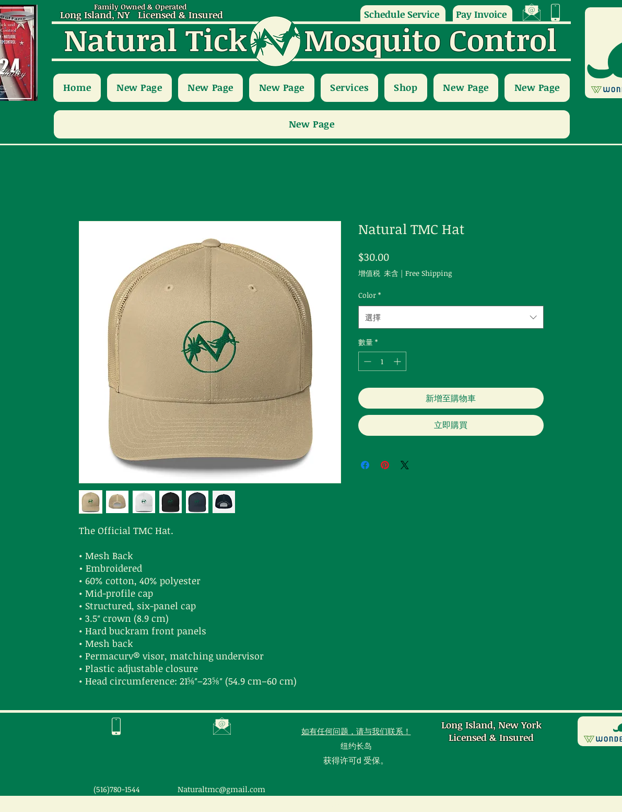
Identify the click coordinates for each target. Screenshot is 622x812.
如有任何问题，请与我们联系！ (356, 731)
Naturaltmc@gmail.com (221, 789)
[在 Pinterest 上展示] (385, 465)
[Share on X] (404, 465)
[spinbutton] (382, 361)
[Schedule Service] (403, 14)
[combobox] (451, 317)
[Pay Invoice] (482, 14)
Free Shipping (428, 273)
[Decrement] (366, 361)
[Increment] (398, 361)
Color (369, 295)
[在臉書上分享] (365, 465)
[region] (532, 13)
